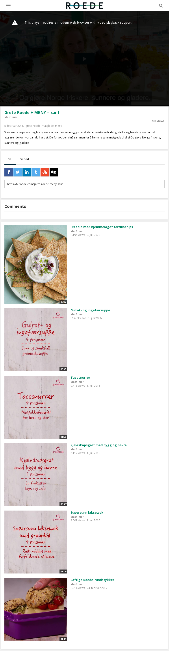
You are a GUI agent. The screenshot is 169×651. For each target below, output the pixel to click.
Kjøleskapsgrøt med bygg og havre (99, 445)
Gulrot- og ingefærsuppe (90, 310)
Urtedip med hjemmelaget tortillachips (102, 227)
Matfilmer (10, 117)
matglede (48, 126)
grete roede (33, 126)
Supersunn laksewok (87, 512)
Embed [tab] (24, 159)
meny (58, 126)
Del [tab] (10, 159)
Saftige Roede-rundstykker (92, 580)
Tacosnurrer (80, 377)
